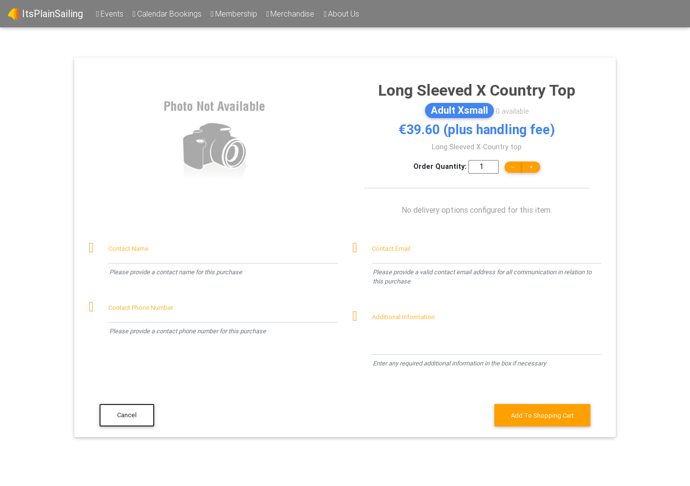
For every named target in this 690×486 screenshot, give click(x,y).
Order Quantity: (440, 166)
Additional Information (403, 317)
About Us (340, 14)
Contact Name (128, 248)
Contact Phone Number (140, 308)
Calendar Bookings (166, 14)
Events (109, 14)
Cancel (127, 415)
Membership (233, 14)
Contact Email (391, 248)
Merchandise (290, 14)
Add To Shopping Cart (542, 415)
